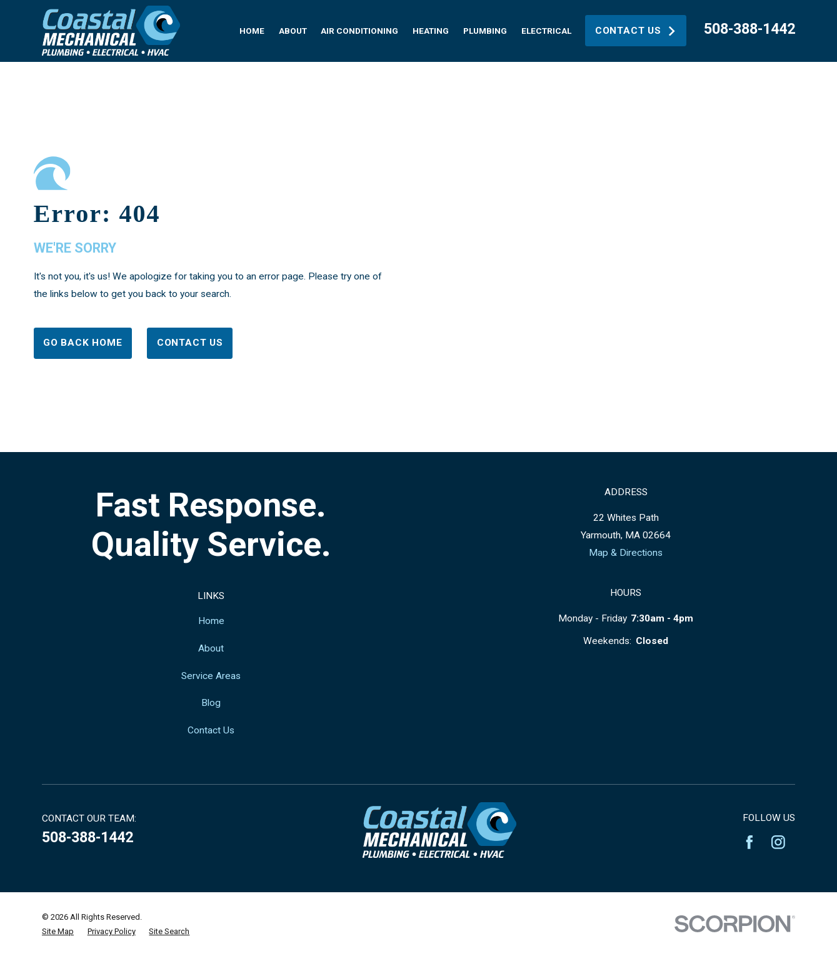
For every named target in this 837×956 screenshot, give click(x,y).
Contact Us (636, 30)
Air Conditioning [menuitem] (359, 31)
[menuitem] (58, 931)
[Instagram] (778, 842)
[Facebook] (749, 842)
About (211, 648)
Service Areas (211, 676)
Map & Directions (626, 552)
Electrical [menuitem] (546, 31)
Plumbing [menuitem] (485, 31)
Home (211, 620)
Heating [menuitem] (431, 31)
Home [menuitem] (251, 31)
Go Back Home (82, 342)
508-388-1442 (749, 29)
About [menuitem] (293, 31)
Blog (211, 702)
